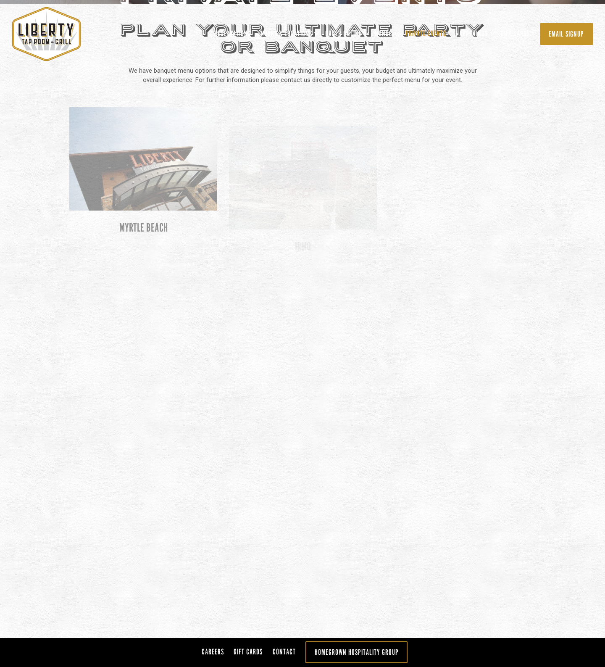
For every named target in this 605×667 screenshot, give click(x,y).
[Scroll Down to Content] (302, 445)
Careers (213, 652)
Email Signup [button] (566, 34)
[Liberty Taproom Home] (57, 33)
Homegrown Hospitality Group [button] (357, 652)
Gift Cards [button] (515, 33)
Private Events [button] (425, 33)
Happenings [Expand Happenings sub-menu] (473, 32)
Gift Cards (248, 652)
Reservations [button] (232, 33)
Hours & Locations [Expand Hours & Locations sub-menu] (288, 32)
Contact (284, 652)
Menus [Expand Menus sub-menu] (385, 32)
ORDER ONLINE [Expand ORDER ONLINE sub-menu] (345, 32)
